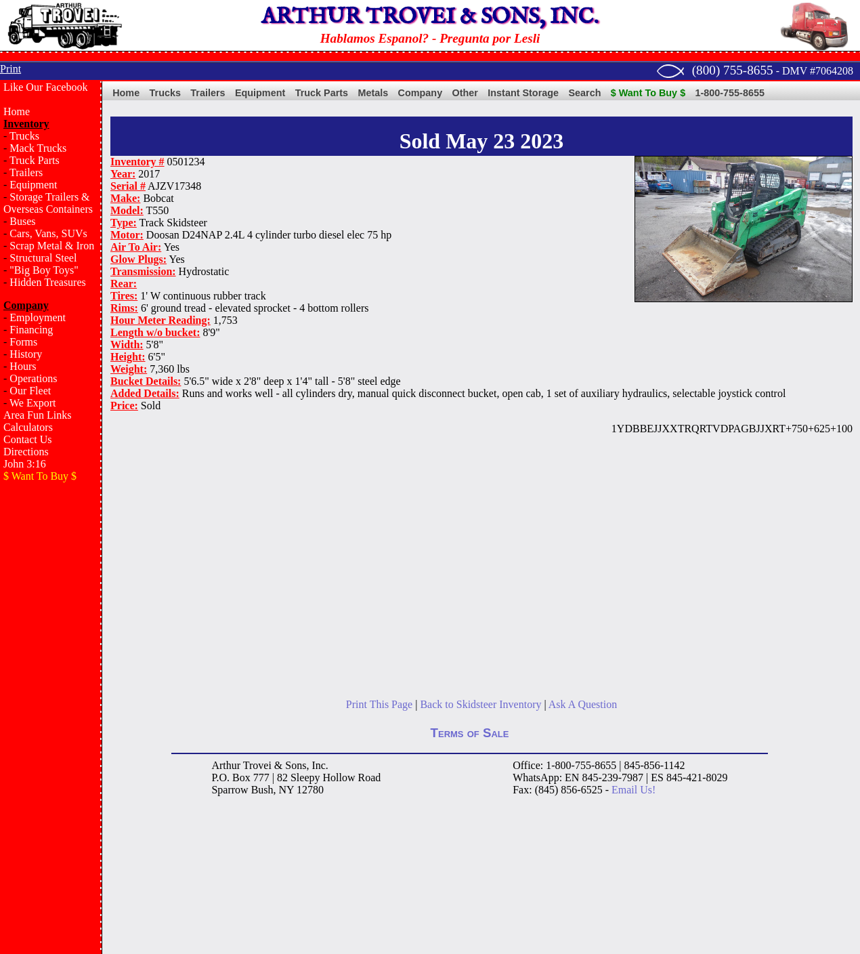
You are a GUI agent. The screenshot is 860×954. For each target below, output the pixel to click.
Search (584, 92)
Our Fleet (30, 390)
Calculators (28, 427)
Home (16, 111)
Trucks (24, 136)
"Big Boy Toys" (43, 270)
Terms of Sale (470, 733)
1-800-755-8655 (730, 92)
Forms (23, 342)
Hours (22, 366)
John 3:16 (24, 464)
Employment (37, 317)
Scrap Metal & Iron (51, 245)
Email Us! (633, 789)
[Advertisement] (50, 708)
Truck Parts (34, 160)
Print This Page (379, 704)
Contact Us (27, 439)
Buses (22, 221)
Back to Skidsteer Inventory (480, 704)
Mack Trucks (37, 148)
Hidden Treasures (47, 282)
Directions (26, 451)
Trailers (26, 172)
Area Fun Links (37, 415)
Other (465, 92)
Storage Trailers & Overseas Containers (48, 203)
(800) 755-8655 (732, 70)
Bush (262, 789)
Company (420, 92)
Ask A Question (583, 704)
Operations (33, 378)
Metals (373, 92)
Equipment (33, 184)
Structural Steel (43, 258)
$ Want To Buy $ (648, 92)
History (25, 354)
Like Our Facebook (45, 87)
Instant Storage (523, 92)
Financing (31, 329)
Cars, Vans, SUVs (48, 233)
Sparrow (229, 789)
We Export (32, 403)
